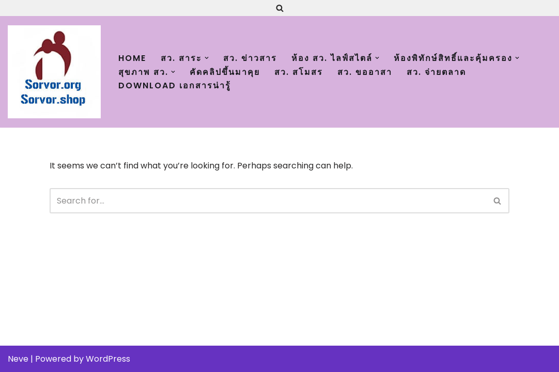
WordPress (108, 359)
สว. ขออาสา (364, 72)
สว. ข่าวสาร (250, 58)
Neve (18, 359)
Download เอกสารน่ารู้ (174, 85)
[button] (207, 58)
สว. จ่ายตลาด (436, 72)
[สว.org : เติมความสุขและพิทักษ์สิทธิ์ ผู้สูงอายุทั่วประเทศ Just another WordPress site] (54, 71)
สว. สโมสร (298, 72)
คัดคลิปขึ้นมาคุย (225, 72)
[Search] (280, 8)
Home (132, 58)
